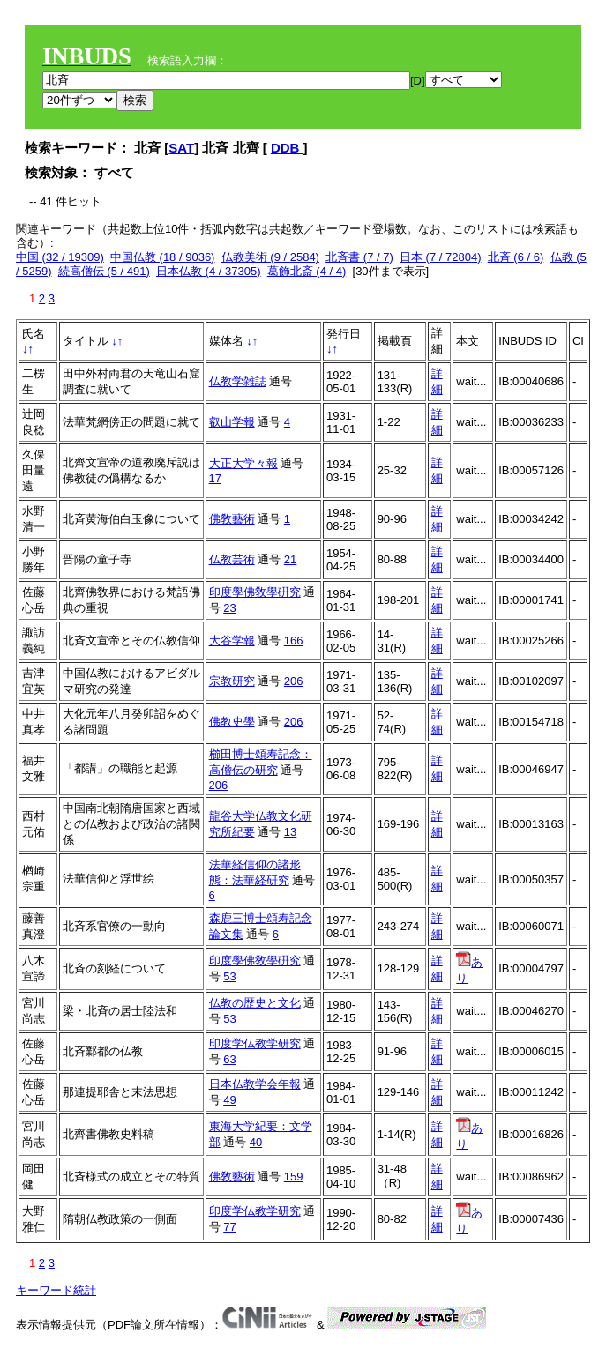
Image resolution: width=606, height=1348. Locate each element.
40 (256, 1142)
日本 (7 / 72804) (441, 257)
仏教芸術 (232, 559)
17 (215, 478)
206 (293, 681)
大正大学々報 (243, 463)
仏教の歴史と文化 (255, 1002)
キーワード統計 (56, 1290)
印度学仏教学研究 (255, 1043)
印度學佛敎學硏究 (255, 592)
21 (290, 559)
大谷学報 (232, 640)
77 (229, 1226)
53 (229, 976)
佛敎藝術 (232, 518)
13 (290, 831)
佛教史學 (232, 721)
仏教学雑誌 (237, 381)
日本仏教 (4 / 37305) (208, 271)
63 (229, 1059)
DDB (287, 147)
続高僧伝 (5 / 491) (104, 271)
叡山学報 (232, 421)
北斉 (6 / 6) (516, 257)
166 (293, 640)
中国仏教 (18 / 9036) (162, 257)
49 (229, 1099)
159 (293, 1176)
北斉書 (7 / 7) (359, 257)
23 (229, 607)
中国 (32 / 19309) (60, 257)
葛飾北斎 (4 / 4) (307, 271)
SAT (181, 147)
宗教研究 (232, 681)
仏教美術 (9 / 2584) (270, 257)
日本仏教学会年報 (255, 1084)
